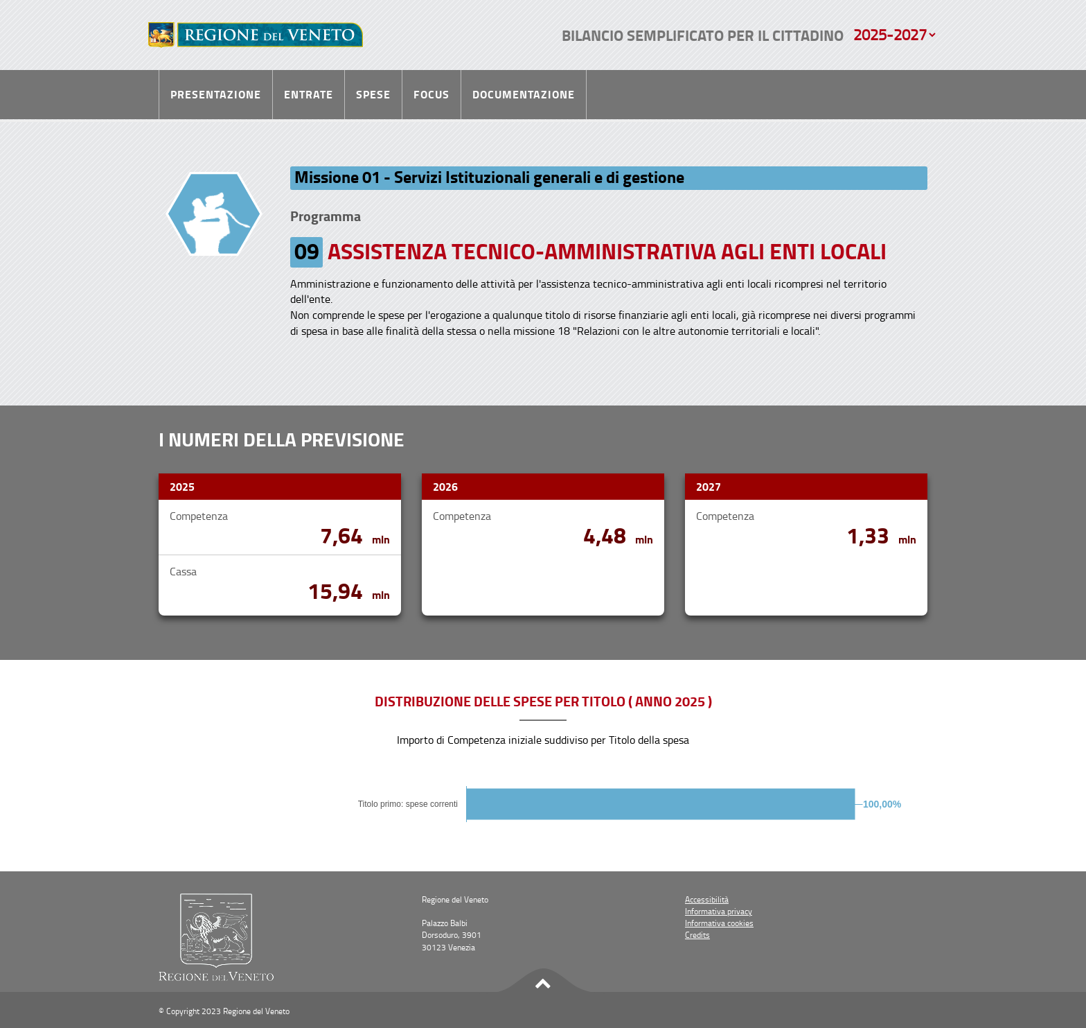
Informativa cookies (719, 923)
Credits (697, 935)
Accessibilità (707, 899)
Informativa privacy (718, 911)
